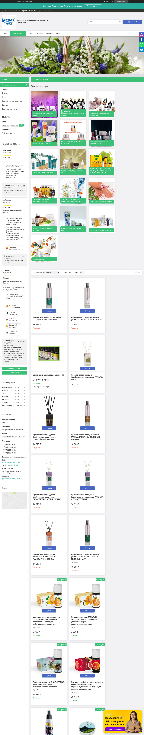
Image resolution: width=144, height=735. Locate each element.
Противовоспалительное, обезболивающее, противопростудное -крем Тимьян (15, 222)
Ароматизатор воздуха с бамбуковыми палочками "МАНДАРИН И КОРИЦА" (119, 374)
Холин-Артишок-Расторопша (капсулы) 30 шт (14, 296)
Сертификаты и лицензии (12, 101)
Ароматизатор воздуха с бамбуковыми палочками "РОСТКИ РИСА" (44, 315)
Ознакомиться (93, 6)
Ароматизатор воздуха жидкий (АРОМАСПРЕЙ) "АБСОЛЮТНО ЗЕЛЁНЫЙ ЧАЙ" (47, 433)
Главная (5, 33)
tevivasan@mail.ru (13, 465)
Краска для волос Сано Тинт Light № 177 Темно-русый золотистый (15, 175)
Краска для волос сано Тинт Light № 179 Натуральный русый (14, 167)
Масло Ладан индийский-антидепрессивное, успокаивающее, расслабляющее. (85, 688)
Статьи (4, 93)
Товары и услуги (17, 33)
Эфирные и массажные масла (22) (123, 257)
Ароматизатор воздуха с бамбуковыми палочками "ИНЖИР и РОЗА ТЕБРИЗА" (86, 374)
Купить (48, 250)
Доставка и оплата (53, 33)
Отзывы (5, 105)
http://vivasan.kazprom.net (11, 462)
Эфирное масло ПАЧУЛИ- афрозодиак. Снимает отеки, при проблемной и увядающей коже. (48, 688)
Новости (5, 89)
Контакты (39, 33)
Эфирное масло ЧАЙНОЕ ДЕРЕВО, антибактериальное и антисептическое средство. (47, 497)
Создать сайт (20, 1)
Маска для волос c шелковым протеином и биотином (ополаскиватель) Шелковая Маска (15, 231)
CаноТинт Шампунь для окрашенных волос (15, 239)
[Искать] (120, 22)
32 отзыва (109, 1)
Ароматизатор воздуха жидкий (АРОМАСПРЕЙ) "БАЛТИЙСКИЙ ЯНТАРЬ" (121, 315)
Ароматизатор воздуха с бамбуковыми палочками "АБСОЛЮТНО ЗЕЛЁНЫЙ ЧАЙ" (47, 374)
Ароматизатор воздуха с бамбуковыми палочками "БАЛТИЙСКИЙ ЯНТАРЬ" (81, 315)
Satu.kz (82, 731)
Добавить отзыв (14, 368)
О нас (30, 33)
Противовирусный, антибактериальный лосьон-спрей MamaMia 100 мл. (120, 497)
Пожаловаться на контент (82, 733)
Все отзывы (14, 373)
